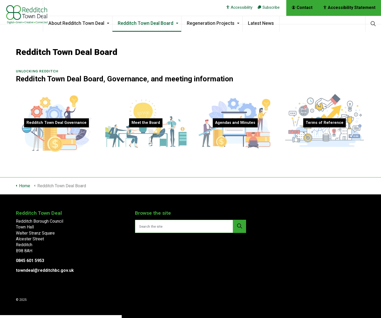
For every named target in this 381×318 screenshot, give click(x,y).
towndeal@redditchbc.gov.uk (45, 270)
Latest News (274, 23)
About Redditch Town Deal (89, 23)
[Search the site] (190, 226)
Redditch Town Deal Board (159, 23)
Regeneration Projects (224, 23)
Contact (302, 7)
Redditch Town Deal (28, 15)
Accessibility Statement (349, 7)
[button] (239, 226)
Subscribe (269, 7)
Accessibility (239, 7)
